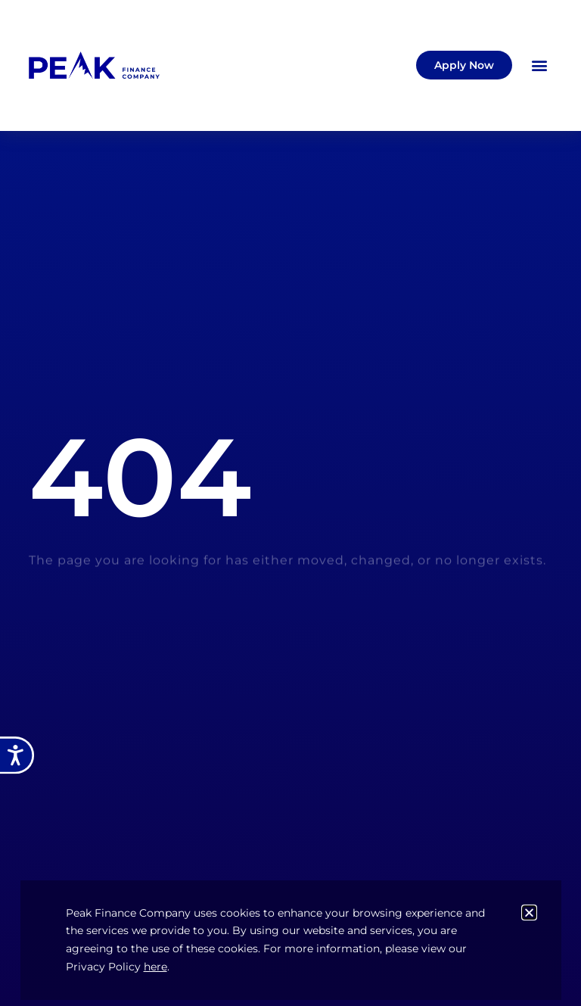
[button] (539, 65)
